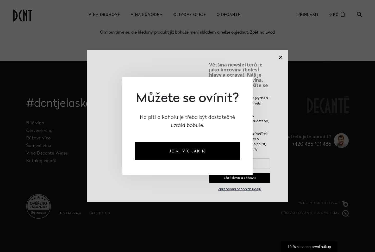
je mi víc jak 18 (187, 151)
